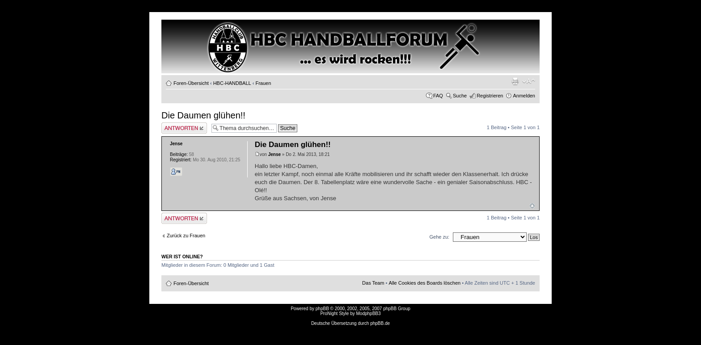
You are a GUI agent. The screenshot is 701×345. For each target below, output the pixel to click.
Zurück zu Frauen (186, 235)
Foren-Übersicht (191, 83)
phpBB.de (380, 323)
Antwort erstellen (184, 128)
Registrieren (490, 95)
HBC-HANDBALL (232, 83)
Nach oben (532, 205)
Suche (460, 95)
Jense (274, 154)
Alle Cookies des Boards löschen (424, 283)
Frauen (263, 83)
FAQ (438, 95)
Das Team (373, 283)
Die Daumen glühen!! (203, 115)
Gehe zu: (439, 237)
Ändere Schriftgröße (528, 81)
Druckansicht (515, 81)
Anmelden (524, 95)
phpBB (322, 308)
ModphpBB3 (368, 313)
